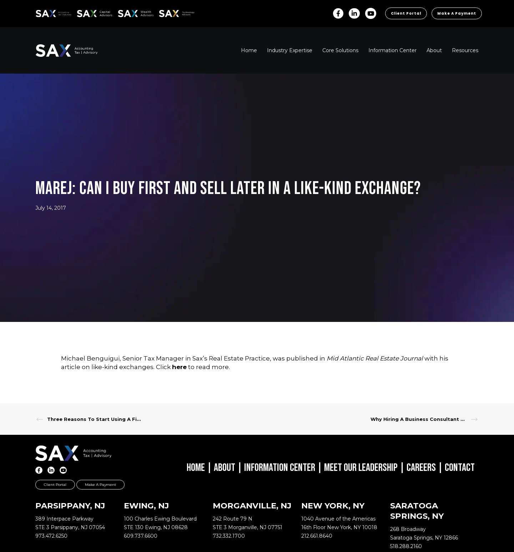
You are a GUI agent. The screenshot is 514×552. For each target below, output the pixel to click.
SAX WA (126, 12)
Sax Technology (172, 13)
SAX (40, 12)
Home (196, 467)
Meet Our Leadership (361, 467)
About (224, 467)
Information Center (279, 467)
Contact (460, 467)
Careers (421, 467)
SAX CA (84, 12)
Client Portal (406, 13)
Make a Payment (456, 13)
